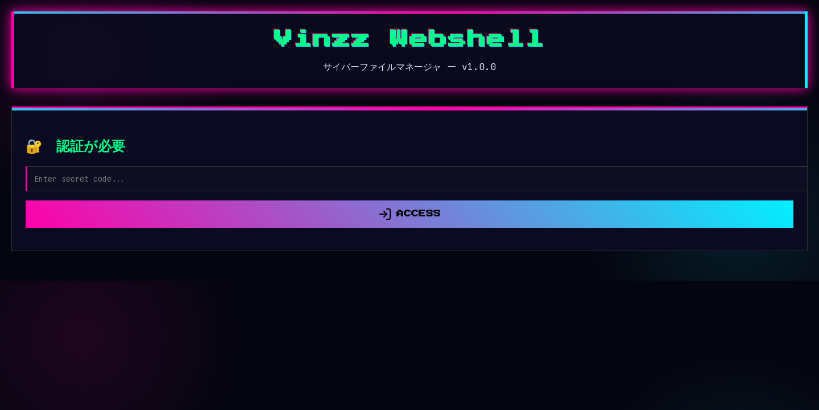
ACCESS (409, 214)
